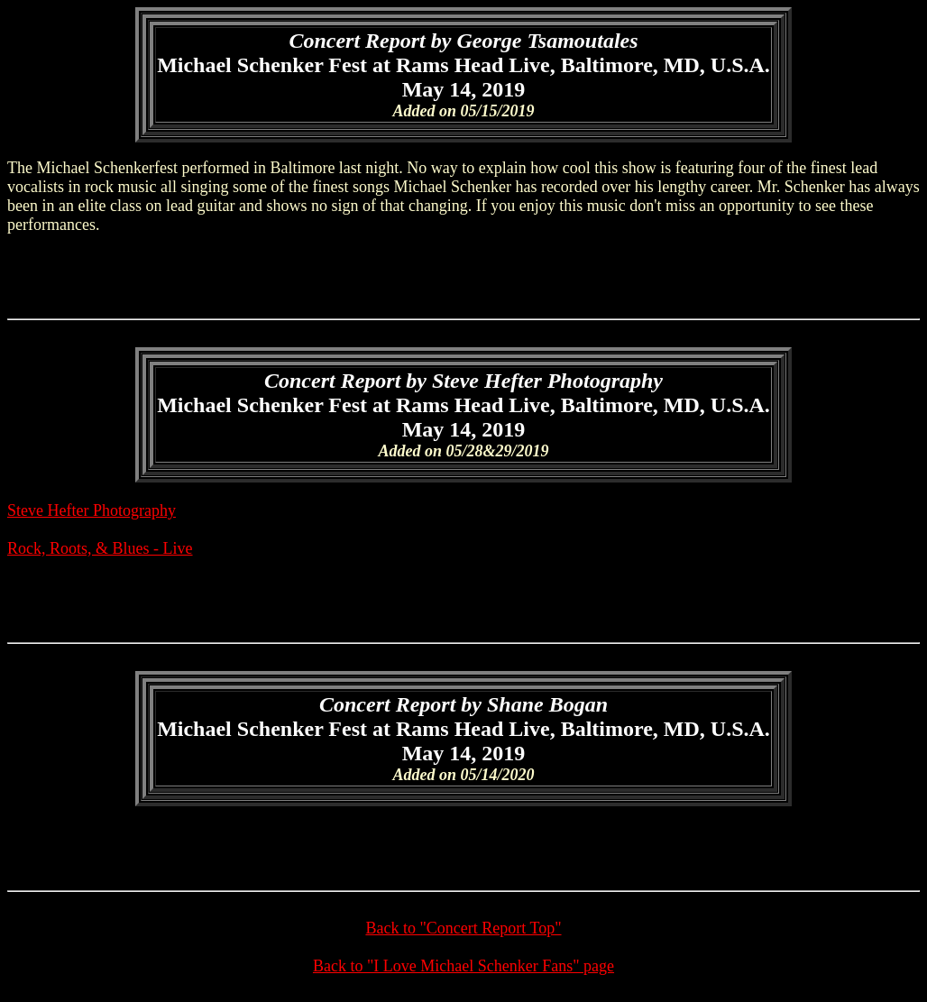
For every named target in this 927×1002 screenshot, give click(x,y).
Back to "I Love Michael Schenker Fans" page (463, 966)
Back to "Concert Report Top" (463, 928)
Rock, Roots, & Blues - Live (100, 548)
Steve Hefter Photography (91, 510)
